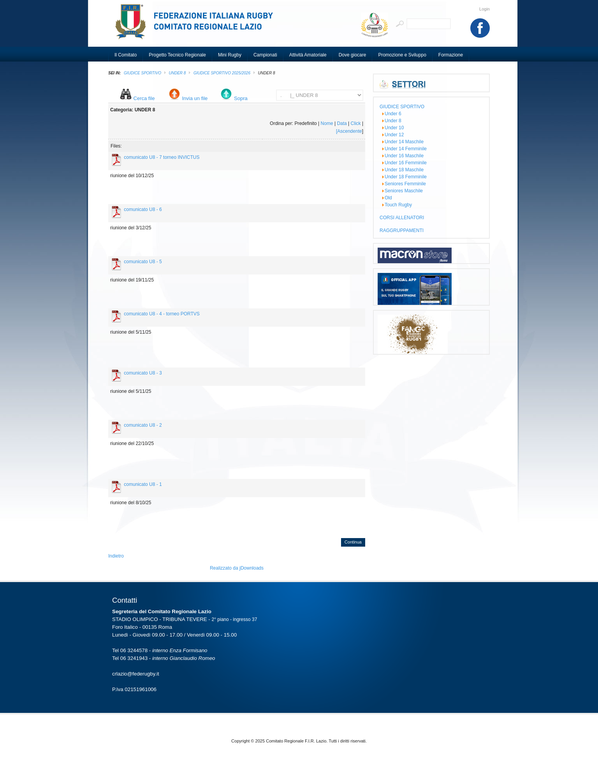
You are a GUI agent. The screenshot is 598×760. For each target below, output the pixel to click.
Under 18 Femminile (406, 176)
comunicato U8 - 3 (143, 373)
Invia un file (195, 98)
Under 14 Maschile (404, 141)
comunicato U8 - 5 (143, 261)
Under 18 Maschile (404, 169)
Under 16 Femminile (406, 162)
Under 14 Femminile (406, 148)
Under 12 (394, 134)
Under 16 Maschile (404, 155)
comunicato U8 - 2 (143, 425)
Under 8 (177, 73)
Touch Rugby (398, 205)
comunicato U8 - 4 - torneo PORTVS (162, 314)
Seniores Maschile (404, 191)
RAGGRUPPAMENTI (402, 230)
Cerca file (144, 98)
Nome (327, 123)
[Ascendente (349, 131)
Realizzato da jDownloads (237, 568)
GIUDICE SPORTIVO (142, 73)
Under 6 (393, 113)
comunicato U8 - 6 (143, 209)
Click (356, 123)
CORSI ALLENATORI (402, 217)
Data (341, 123)
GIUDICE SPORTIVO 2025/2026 (221, 73)
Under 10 (394, 127)
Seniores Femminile (405, 183)
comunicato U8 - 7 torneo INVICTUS (161, 157)
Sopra (241, 98)
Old (388, 198)
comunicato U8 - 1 (143, 484)
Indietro (116, 556)
